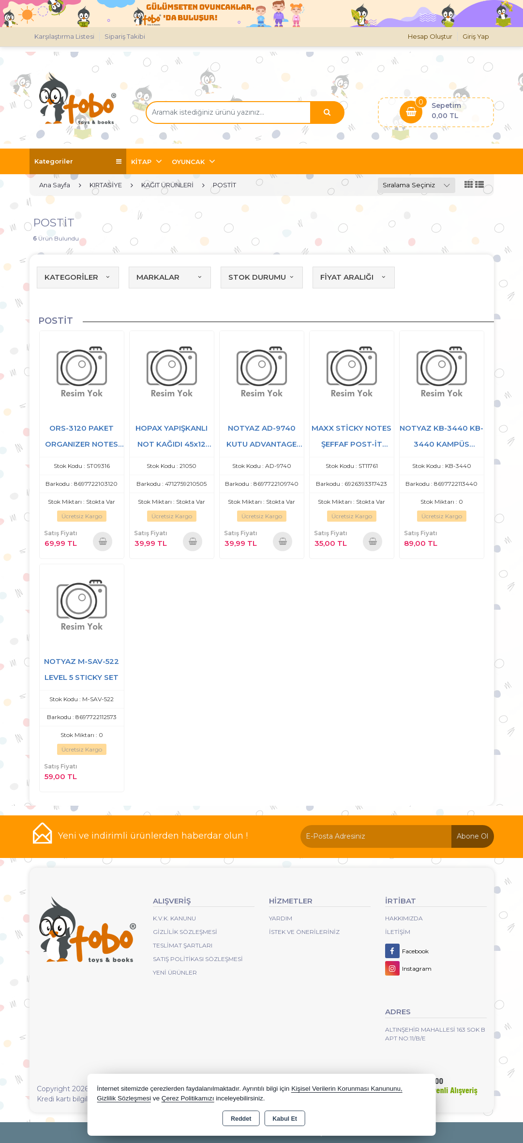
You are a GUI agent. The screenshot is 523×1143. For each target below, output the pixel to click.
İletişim (397, 931)
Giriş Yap (476, 36)
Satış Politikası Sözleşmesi (198, 959)
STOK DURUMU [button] (261, 277)
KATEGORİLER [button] (78, 277)
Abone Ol (472, 836)
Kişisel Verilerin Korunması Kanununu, (347, 1088)
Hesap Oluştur (430, 36)
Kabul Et (284, 1118)
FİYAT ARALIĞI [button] (353, 277)
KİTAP (142, 161)
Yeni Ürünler (175, 972)
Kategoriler (77, 161)
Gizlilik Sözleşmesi (185, 931)
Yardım (280, 918)
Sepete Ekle (102, 541)
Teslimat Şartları (182, 945)
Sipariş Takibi (125, 36)
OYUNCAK (189, 161)
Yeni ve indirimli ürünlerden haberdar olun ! (153, 835)
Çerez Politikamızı (188, 1098)
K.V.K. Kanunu (174, 918)
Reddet (241, 1118)
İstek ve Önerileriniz (304, 931)
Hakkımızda (404, 918)
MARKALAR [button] (169, 277)
